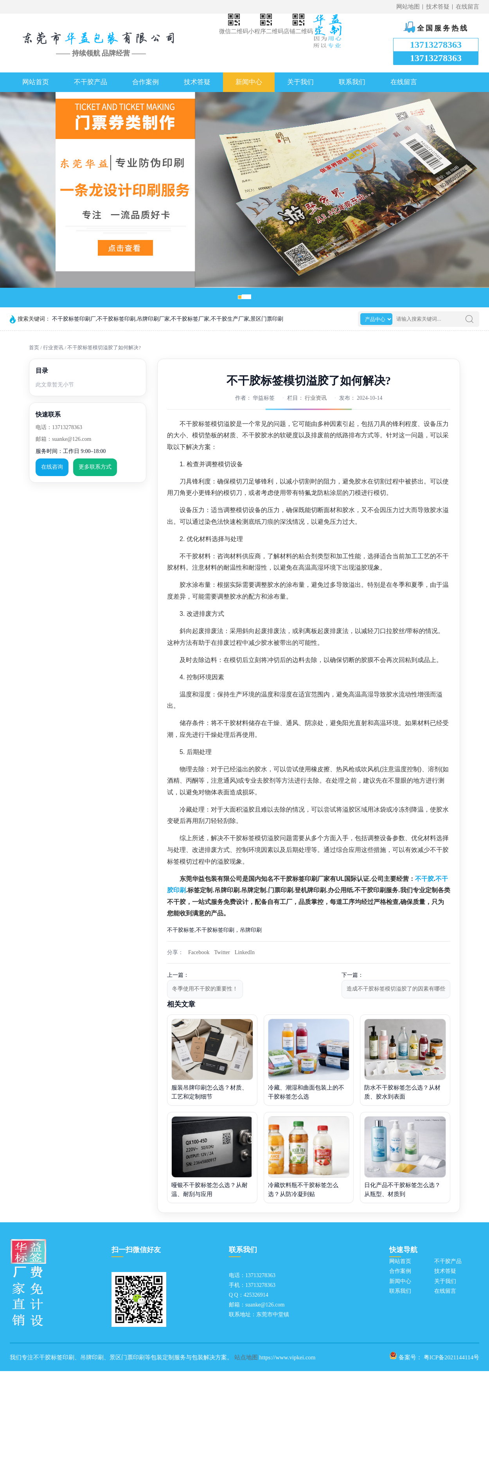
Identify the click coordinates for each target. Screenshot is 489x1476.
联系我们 (352, 82)
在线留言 (467, 7)
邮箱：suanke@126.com (63, 439)
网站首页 (35, 82)
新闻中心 (249, 82)
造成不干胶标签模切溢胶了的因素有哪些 (396, 989)
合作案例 (145, 82)
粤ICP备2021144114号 (451, 1357)
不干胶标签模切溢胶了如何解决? (104, 347)
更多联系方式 (95, 467)
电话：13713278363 (59, 427)
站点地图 (246, 1357)
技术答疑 (437, 7)
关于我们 (300, 82)
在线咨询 (52, 467)
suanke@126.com (264, 1305)
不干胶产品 (90, 82)
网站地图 (408, 7)
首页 (34, 347)
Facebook (198, 952)
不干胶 (424, 878)
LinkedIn (245, 952)
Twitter (222, 952)
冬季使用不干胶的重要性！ (205, 989)
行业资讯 (53, 347)
